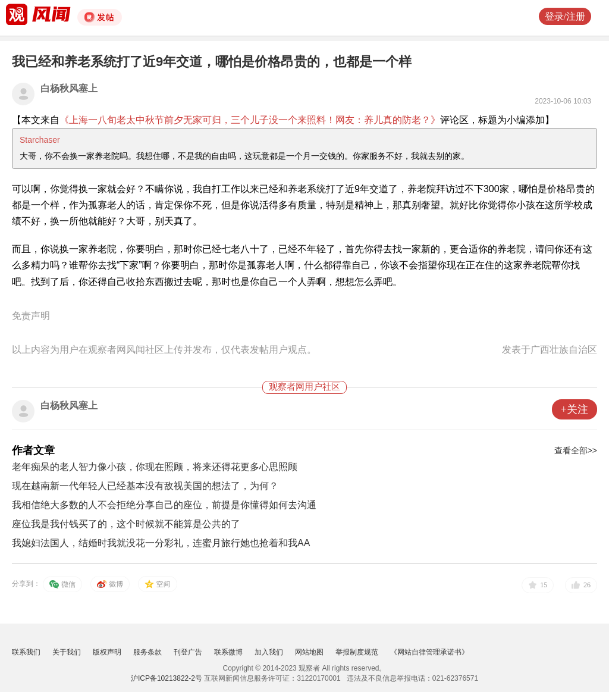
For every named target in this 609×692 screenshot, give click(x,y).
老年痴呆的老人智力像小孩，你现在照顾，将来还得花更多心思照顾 (154, 467)
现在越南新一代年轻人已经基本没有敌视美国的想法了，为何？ (145, 486)
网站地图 (309, 652)
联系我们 (26, 652)
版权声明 (107, 652)
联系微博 (228, 652)
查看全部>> (575, 450)
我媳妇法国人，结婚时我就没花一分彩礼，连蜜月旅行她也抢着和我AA (161, 543)
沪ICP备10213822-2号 (166, 678)
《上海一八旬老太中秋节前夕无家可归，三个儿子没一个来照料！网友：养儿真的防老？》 (249, 120)
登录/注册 (565, 16)
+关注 (574, 409)
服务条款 (147, 652)
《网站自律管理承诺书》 (429, 652)
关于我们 (66, 652)
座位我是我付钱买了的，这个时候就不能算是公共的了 (126, 524)
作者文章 (33, 450)
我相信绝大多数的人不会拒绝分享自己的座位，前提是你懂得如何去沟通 (164, 505)
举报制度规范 (356, 652)
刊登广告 (188, 652)
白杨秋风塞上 (69, 88)
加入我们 (269, 652)
